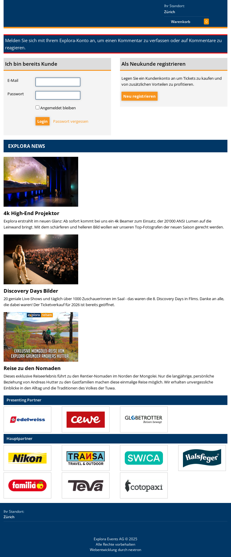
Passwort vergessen (70, 121)
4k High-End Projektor (31, 213)
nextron (134, 549)
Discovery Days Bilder (31, 290)
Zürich (169, 11)
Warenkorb (180, 21)
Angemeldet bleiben (56, 108)
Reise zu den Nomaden (32, 368)
